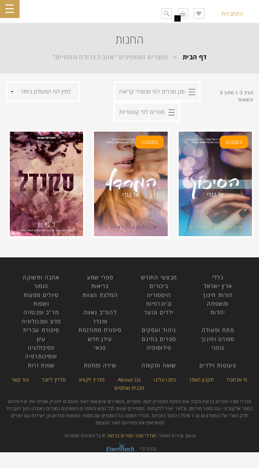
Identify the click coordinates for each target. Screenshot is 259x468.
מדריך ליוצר (54, 379)
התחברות (232, 13)
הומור (41, 286)
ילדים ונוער (159, 312)
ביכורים (159, 286)
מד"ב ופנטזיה (41, 312)
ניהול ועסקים (159, 330)
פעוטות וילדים (217, 365)
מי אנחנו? (236, 379)
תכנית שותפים (129, 387)
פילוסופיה (159, 347)
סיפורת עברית (41, 330)
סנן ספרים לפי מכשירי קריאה (152, 91)
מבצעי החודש (159, 277)
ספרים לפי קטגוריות (141, 112)
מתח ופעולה (218, 330)
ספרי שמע (100, 277)
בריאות (100, 286)
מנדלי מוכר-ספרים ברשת (131, 435)
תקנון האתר (201, 379)
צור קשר (20, 379)
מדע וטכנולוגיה (41, 321)
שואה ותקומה (158, 365)
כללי (217, 277)
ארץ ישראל (218, 286)
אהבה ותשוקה (41, 277)
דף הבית (195, 57)
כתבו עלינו (165, 379)
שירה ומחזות (100, 365)
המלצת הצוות (100, 295)
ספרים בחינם (159, 339)
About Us (129, 379)
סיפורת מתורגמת (99, 330)
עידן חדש (100, 339)
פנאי (100, 347)
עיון (41, 339)
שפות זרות (41, 365)
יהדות (217, 312)
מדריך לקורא (92, 379)
